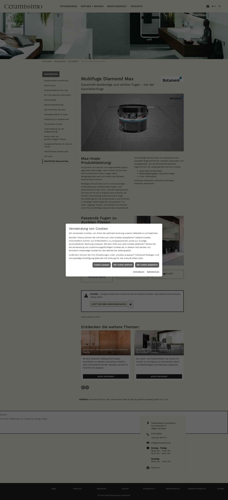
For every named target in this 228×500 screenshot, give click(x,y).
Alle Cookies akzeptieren (147, 265)
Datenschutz (153, 271)
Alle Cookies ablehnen (122, 265)
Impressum (138, 271)
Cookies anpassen (101, 265)
